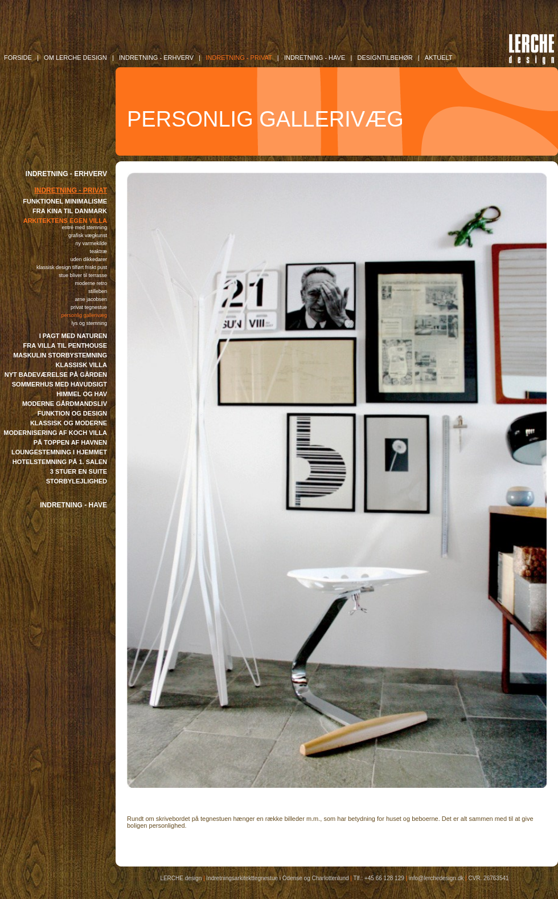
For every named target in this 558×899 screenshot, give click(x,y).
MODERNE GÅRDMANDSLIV (64, 403)
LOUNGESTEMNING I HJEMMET (59, 452)
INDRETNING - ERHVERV (66, 174)
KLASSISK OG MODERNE (68, 423)
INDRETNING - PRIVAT (70, 190)
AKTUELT (439, 57)
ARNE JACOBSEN (91, 299)
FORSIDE (18, 57)
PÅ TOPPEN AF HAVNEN (70, 442)
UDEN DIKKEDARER (88, 259)
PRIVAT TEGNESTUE (89, 307)
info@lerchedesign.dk (436, 878)
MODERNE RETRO (91, 283)
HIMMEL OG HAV (81, 393)
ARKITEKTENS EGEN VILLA (65, 220)
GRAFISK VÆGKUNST (87, 235)
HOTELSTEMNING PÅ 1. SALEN (60, 461)
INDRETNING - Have (314, 57)
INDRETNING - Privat (239, 57)
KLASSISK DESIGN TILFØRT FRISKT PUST (71, 267)
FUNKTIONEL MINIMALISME (65, 201)
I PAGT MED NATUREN (73, 335)
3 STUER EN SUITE (78, 471)
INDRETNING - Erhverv (156, 57)
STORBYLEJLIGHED (76, 481)
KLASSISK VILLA (81, 364)
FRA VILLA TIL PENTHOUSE (65, 345)
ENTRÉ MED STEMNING (84, 227)
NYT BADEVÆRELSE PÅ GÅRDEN (56, 374)
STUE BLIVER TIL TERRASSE (83, 275)
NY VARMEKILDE (91, 243)
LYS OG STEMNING (89, 323)
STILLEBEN (97, 291)
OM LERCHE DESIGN (75, 57)
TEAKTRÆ (98, 251)
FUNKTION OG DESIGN (72, 413)
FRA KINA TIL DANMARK (69, 211)
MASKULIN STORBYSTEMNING (60, 355)
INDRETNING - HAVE (73, 505)
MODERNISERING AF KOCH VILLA (55, 432)
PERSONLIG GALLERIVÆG (84, 315)
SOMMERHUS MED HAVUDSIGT (59, 384)
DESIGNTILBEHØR (384, 57)
